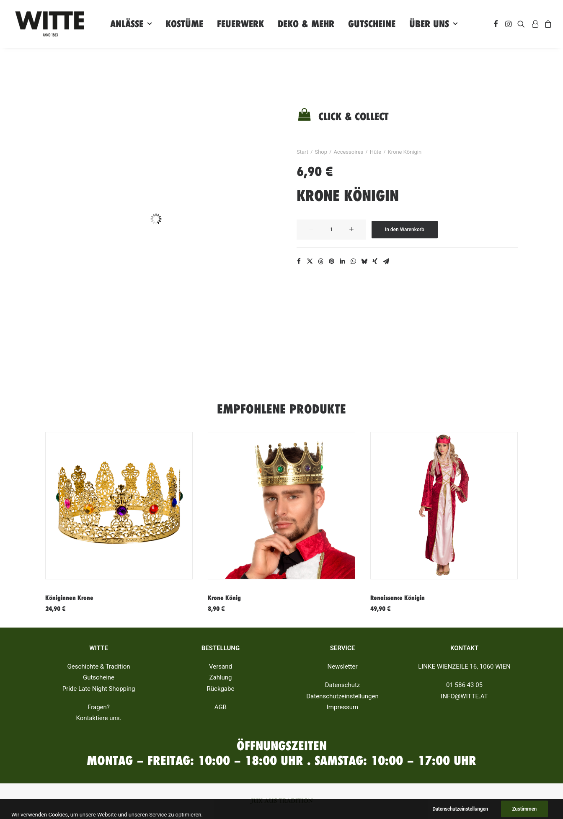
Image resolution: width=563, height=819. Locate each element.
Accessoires (348, 152)
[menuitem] (131, 24)
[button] (496, 24)
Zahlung (220, 678)
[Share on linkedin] (342, 261)
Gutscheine (371, 24)
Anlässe (131, 24)
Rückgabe (221, 688)
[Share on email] (386, 261)
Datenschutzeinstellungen (342, 696)
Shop (321, 152)
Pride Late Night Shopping (98, 688)
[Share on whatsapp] (353, 261)
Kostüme (184, 24)
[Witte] (49, 23)
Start (302, 152)
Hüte (376, 152)
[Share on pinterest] (331, 261)
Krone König (224, 598)
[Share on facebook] (299, 261)
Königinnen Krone (69, 598)
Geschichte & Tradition (98, 667)
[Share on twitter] (310, 261)
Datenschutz (342, 685)
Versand (220, 667)
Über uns (433, 24)
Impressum (342, 707)
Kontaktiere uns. (98, 718)
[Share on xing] (375, 261)
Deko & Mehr (306, 24)
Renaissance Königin (397, 598)
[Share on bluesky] (364, 261)
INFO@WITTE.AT (464, 696)
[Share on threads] (320, 261)
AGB (220, 707)
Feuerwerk (240, 24)
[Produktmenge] (331, 230)
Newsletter (342, 667)
